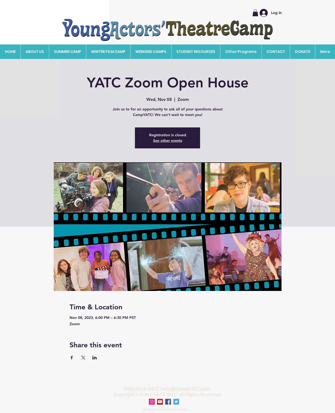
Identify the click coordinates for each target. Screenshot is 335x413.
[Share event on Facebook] (72, 357)
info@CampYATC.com (186, 389)
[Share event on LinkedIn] (94, 357)
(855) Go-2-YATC (141, 389)
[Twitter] (176, 402)
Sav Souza (179, 409)
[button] (34, 51)
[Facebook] (168, 402)
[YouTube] (160, 402)
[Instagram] (152, 402)
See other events (167, 140)
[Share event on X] (83, 357)
